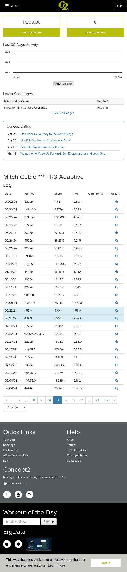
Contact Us (74, 460)
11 (34, 400)
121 (97, 400)
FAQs (70, 439)
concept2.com (15, 483)
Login (119, 5)
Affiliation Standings (16, 455)
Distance (68, 83)
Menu (11, 7)
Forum (71, 445)
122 (106, 400)
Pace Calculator (77, 450)
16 (73, 400)
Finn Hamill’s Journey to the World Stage (46, 134)
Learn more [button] (56, 565)
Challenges (10, 450)
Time (57, 83)
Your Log (9, 439)
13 (49, 400)
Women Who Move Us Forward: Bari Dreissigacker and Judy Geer (63, 153)
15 (65, 400)
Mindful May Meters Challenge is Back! (45, 140)
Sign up (49, 521)
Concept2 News (77, 455)
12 (41, 400)
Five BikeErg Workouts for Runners (43, 147)
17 (81, 400)
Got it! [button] (106, 563)
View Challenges (63, 113)
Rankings (9, 445)
